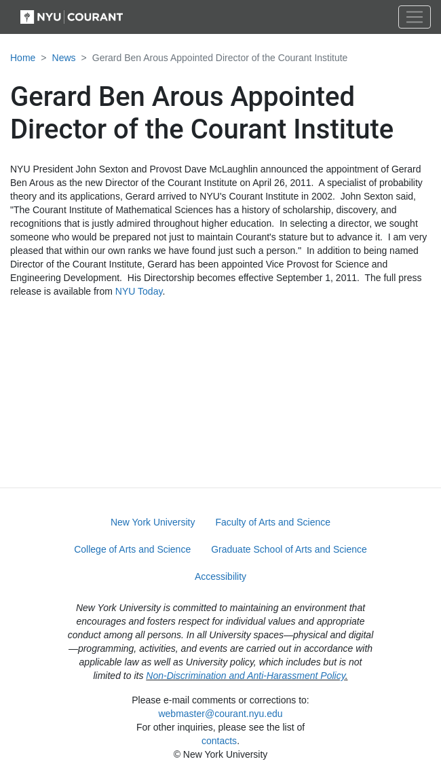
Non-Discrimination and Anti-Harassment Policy (245, 675)
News (64, 57)
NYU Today (139, 291)
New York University (153, 522)
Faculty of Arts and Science (272, 522)
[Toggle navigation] (414, 17)
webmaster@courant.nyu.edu (220, 713)
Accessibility (220, 576)
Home (22, 57)
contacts (219, 740)
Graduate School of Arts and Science (289, 549)
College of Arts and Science (132, 549)
